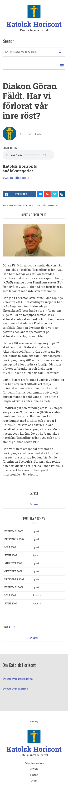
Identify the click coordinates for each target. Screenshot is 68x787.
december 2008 (14, 579)
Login (34, 780)
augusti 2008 (13, 563)
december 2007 (14, 539)
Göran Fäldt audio (17, 177)
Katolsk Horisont (34, 24)
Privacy (34, 769)
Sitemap (34, 721)
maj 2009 (10, 595)
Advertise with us (34, 763)
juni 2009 (10, 603)
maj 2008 (10, 547)
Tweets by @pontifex (15, 688)
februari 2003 (13, 531)
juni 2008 (10, 555)
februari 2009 (13, 587)
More (33, 504)
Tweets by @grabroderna (18, 678)
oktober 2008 (13, 571)
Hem (4, 206)
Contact (34, 775)
